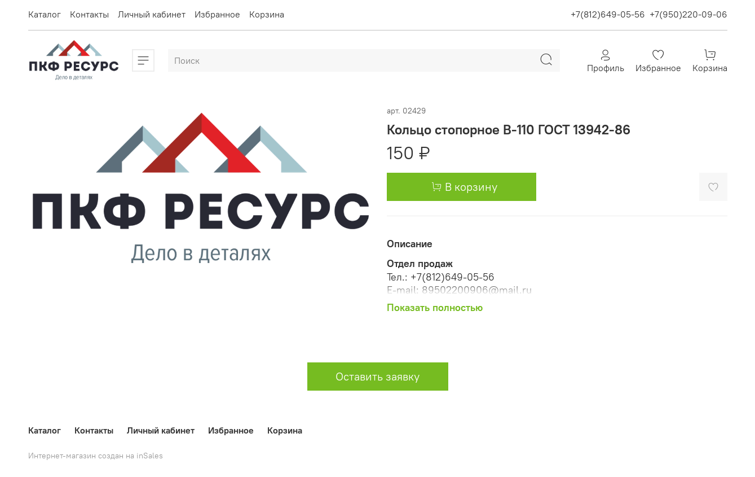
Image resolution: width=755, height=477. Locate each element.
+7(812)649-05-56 (608, 14)
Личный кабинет (152, 14)
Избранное (217, 14)
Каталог (44, 14)
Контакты (89, 14)
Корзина (266, 14)
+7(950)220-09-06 (688, 14)
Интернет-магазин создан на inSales (95, 455)
